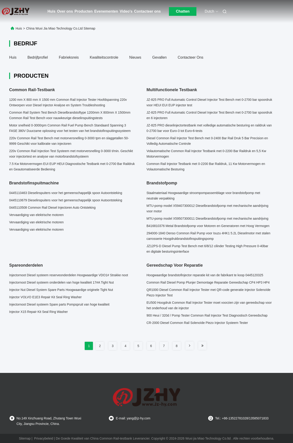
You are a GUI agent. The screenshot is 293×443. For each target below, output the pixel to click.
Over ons (65, 11)
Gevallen (159, 57)
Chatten (183, 11)
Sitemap (24, 438)
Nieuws (135, 57)
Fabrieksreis (69, 57)
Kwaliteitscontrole (104, 57)
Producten (84, 11)
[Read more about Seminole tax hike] (189, 346)
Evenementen (106, 11)
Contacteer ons (147, 11)
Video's (126, 11)
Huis (52, 11)
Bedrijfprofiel (37, 57)
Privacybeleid (43, 438)
